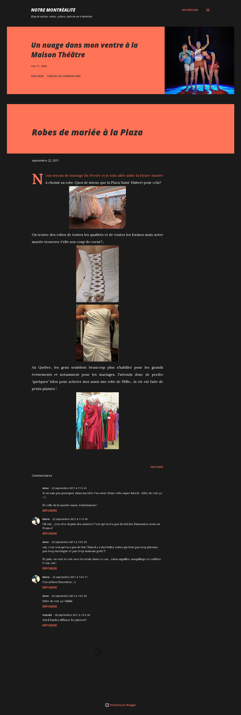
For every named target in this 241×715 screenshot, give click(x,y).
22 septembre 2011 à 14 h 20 (69, 596)
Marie (46, 519)
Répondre (49, 511)
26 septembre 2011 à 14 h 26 (72, 615)
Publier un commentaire (64, 76)
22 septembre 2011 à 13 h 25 (69, 542)
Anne (45, 488)
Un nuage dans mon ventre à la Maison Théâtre (84, 49)
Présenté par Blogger (120, 705)
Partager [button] (37, 76)
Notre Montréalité (53, 10)
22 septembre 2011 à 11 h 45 (70, 519)
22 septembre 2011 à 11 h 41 (69, 488)
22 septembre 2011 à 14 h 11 (70, 577)
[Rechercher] (190, 10)
